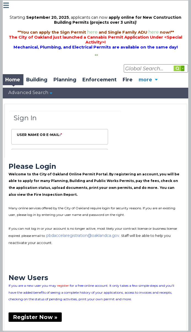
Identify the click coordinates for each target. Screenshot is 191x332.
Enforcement (99, 79)
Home (12, 79)
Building (36, 79)
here (93, 32)
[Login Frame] (65, 131)
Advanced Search (30, 92)
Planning (64, 79)
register (63, 285)
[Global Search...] (156, 68)
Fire (128, 79)
